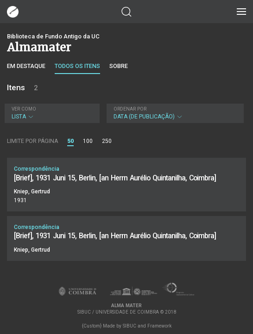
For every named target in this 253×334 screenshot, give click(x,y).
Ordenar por (130, 108)
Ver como (24, 108)
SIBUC (129, 325)
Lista (51, 113)
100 (88, 141)
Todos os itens (77, 65)
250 (107, 141)
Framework (159, 325)
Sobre (118, 65)
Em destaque (26, 65)
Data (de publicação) (174, 113)
